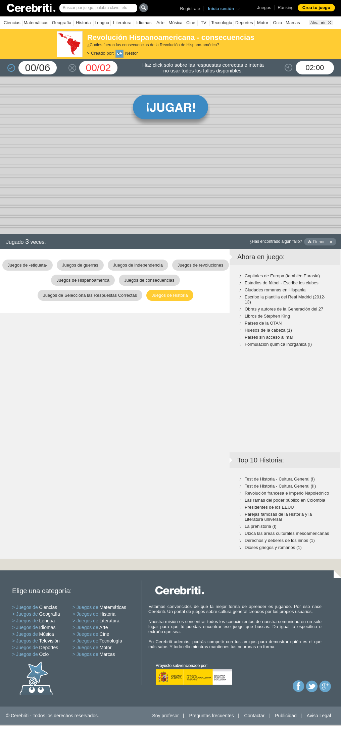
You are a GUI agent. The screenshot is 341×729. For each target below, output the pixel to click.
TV (203, 22)
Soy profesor (165, 715)
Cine (190, 22)
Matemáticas (36, 22)
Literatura (122, 22)
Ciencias (12, 22)
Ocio (277, 22)
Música (175, 22)
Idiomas (144, 22)
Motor (262, 22)
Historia (83, 22)
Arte (160, 22)
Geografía (61, 22)
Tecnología (221, 22)
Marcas (293, 22)
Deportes (244, 22)
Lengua (102, 22)
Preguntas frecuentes (211, 715)
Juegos (264, 7)
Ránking (286, 7)
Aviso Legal (319, 715)
